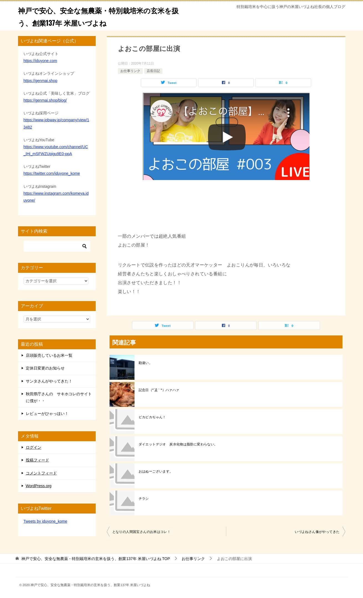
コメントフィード (41, 473)
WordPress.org (39, 486)
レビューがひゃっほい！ (47, 413)
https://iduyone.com (40, 60)
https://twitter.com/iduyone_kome (52, 173)
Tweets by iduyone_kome (45, 521)
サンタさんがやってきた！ (49, 381)
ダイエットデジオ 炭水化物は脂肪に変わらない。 (178, 444)
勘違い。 (146, 363)
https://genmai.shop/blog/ (45, 100)
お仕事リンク (130, 71)
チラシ (144, 499)
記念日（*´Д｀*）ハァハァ (159, 390)
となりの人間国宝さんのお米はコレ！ (141, 532)
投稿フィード (37, 460)
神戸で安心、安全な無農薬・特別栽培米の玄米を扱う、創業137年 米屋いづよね (97, 15)
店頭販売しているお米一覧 (49, 355)
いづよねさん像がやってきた (317, 532)
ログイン (33, 447)
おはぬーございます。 (156, 471)
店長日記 (153, 71)
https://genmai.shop (40, 80)
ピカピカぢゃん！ (152, 417)
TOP (95, 558)
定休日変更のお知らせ (45, 368)
